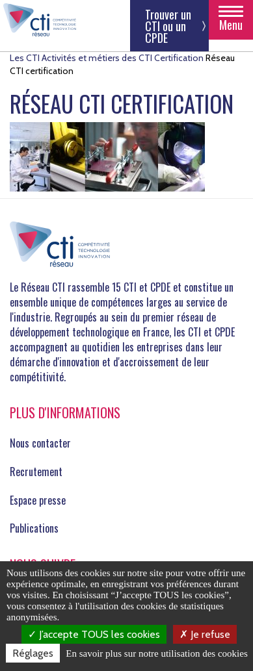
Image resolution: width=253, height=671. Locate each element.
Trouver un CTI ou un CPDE (168, 26)
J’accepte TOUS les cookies (94, 634)
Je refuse (205, 634)
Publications (34, 528)
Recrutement (36, 471)
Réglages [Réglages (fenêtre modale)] (32, 653)
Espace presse (38, 500)
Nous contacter (40, 443)
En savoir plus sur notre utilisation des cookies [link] (157, 653)
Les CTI (25, 58)
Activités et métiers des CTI (97, 58)
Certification (179, 58)
